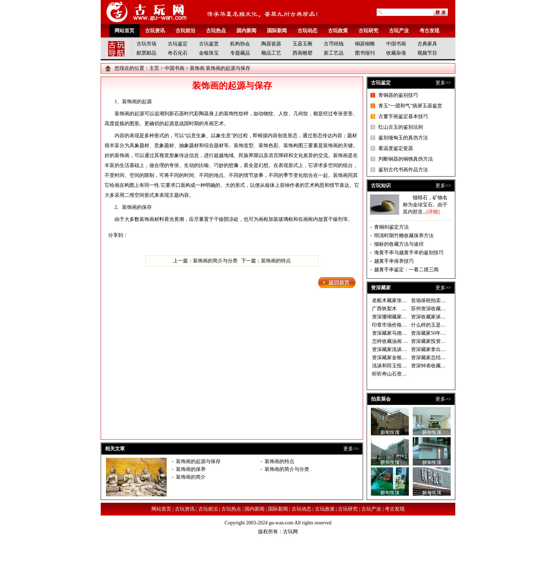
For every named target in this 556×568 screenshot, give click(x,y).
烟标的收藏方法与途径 (399, 244)
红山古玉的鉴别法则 (400, 127)
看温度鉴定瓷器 (395, 148)
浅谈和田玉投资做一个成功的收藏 (409, 365)
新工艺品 (334, 53)
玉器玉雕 (302, 43)
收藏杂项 (396, 53)
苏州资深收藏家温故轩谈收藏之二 (448, 308)
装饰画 (197, 68)
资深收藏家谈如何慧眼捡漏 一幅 (446, 316)
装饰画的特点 (276, 260)
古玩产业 (399, 30)
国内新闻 (246, 30)
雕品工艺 (271, 53)
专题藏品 (240, 53)
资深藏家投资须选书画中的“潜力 (447, 341)
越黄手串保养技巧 (394, 261)
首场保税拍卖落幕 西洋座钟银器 (446, 300)
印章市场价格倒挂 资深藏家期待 (407, 325)
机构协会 (240, 43)
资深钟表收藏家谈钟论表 (438, 365)
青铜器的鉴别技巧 (398, 95)
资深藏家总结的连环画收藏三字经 (448, 357)
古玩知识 (381, 185)
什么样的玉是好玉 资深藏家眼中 (446, 325)
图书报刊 (365, 53)
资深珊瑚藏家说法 (392, 316)
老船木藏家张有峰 (392, 300)
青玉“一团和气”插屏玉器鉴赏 (410, 105)
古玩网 (290, 531)
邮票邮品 (146, 53)
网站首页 (124, 30)
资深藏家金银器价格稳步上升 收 (407, 357)
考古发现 (429, 30)
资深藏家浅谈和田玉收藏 (399, 349)
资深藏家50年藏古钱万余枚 (441, 333)
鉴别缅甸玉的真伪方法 (403, 137)
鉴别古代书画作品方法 (403, 169)
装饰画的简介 (191, 477)
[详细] (433, 212)
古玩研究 (368, 30)
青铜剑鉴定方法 (391, 227)
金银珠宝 (209, 53)
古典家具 (427, 43)
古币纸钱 (334, 43)
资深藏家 (381, 287)
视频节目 (427, 53)
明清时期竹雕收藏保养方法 (404, 235)
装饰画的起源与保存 (198, 461)
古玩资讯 (155, 30)
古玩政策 (338, 30)
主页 (154, 68)
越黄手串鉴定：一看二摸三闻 (406, 269)
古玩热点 (216, 30)
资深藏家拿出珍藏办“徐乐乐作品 (447, 349)
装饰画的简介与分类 (215, 260)
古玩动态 (307, 30)
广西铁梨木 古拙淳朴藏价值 (404, 308)
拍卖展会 (381, 399)
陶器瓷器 (271, 43)
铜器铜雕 (365, 43)
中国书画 (396, 43)
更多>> (351, 448)
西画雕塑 (302, 53)
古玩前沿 (185, 30)
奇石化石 (178, 53)
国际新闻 (277, 30)
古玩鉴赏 (209, 43)
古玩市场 (146, 43)
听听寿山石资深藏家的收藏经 (404, 374)
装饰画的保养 (191, 469)
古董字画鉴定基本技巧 (403, 116)
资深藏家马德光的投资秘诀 (402, 333)
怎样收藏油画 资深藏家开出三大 (407, 341)
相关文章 (115, 448)
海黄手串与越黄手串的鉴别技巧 (409, 252)
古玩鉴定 (178, 43)
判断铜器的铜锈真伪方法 (405, 159)
